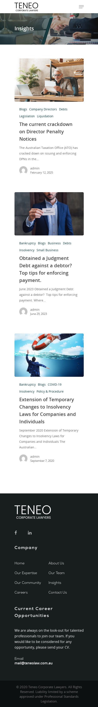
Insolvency (26, 250)
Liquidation (45, 116)
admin (35, 168)
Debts (63, 109)
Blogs (23, 109)
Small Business (47, 250)
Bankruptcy (27, 243)
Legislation (27, 116)
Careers (21, 592)
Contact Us (57, 592)
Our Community (27, 582)
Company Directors (43, 109)
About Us (56, 563)
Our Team (56, 573)
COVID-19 (54, 384)
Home (19, 563)
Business (54, 243)
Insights (54, 582)
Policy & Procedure (50, 391)
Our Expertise (25, 573)
